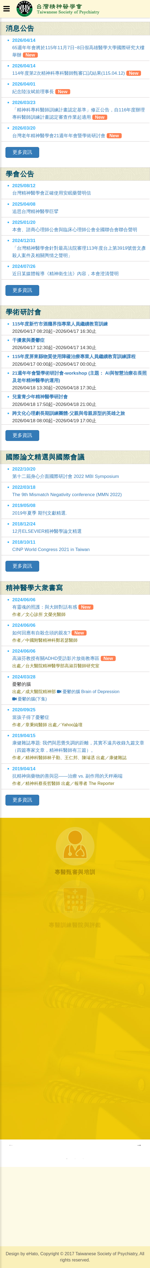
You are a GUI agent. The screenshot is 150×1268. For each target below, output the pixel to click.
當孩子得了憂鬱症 (30, 717)
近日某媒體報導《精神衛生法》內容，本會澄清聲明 (65, 273)
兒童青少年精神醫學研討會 (40, 396)
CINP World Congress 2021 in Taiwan (51, 549)
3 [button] (83, 1158)
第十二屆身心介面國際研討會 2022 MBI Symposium (65, 476)
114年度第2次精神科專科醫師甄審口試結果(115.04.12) (68, 73)
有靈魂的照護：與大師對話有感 (52, 607)
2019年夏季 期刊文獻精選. (39, 513)
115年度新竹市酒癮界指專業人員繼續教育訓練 (60, 324)
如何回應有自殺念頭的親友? (49, 632)
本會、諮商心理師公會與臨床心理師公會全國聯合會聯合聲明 (74, 229)
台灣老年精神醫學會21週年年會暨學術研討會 (58, 135)
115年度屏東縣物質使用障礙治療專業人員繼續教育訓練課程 (74, 356)
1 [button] (66, 1158)
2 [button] (75, 1158)
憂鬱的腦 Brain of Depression (88, 691)
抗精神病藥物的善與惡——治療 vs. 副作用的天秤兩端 (67, 776)
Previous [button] (11, 1145)
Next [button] (139, 1145)
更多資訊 (22, 152)
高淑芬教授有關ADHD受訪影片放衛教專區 (64, 658)
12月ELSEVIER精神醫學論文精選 (47, 531)
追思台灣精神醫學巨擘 (35, 211)
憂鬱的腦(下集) (29, 699)
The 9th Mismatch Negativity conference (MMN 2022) (67, 494)
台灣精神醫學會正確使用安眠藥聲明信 (51, 193)
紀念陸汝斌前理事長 (33, 91)
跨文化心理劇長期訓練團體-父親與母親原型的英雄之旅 (68, 413)
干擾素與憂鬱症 (28, 340)
